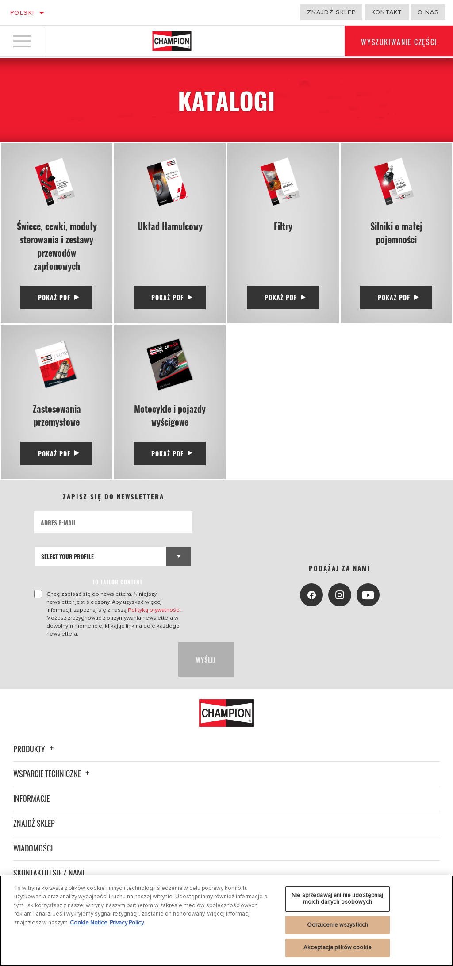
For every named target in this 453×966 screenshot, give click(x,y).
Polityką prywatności (154, 610)
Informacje (31, 799)
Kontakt (387, 12)
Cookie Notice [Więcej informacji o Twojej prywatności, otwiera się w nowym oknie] (88, 922)
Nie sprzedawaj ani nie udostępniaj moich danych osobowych (337, 899)
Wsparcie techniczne (52, 774)
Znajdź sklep (331, 12)
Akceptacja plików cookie (337, 947)
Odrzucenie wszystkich (338, 924)
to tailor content (117, 582)
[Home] (171, 42)
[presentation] (101, 660)
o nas (428, 12)
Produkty (34, 749)
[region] (226, 920)
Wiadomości (33, 848)
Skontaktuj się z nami (48, 873)
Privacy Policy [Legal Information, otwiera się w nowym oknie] (127, 922)
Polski (22, 12)
